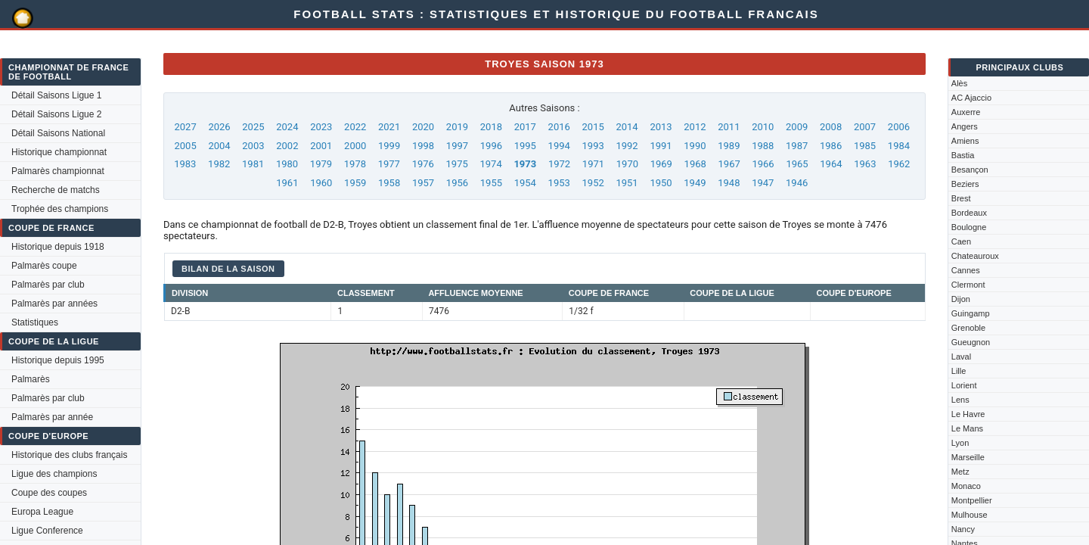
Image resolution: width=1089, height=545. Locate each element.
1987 (797, 145)
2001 (321, 145)
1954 (525, 182)
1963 (865, 164)
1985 (865, 145)
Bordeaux (969, 212)
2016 (559, 126)
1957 (423, 182)
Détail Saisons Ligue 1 (56, 95)
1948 (729, 182)
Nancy (963, 529)
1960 (321, 182)
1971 (593, 164)
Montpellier (971, 500)
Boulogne (969, 227)
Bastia (963, 155)
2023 (321, 126)
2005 (185, 145)
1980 (287, 164)
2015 (593, 126)
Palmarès (30, 379)
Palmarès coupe (44, 265)
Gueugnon (970, 342)
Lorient (964, 385)
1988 (763, 145)
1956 (457, 182)
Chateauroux (975, 255)
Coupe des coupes (49, 492)
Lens (960, 399)
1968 (695, 164)
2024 (287, 126)
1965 (797, 164)
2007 (865, 126)
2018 (491, 126)
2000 (355, 145)
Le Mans (967, 428)
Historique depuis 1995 (57, 360)
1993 (593, 145)
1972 (559, 164)
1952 (593, 182)
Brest (961, 198)
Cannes (965, 270)
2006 (899, 126)
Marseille (968, 457)
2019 (457, 126)
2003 (253, 145)
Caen (961, 241)
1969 (661, 164)
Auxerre (966, 112)
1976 (423, 164)
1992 (627, 145)
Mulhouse (969, 514)
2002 (287, 145)
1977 (389, 164)
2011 (729, 126)
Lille (958, 370)
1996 (491, 145)
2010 (763, 126)
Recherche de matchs (55, 190)
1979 (321, 164)
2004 (219, 145)
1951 (627, 182)
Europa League (42, 511)
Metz (960, 471)
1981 (253, 164)
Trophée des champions (59, 209)
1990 (695, 145)
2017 (525, 126)
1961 (287, 182)
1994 (559, 145)
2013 (661, 126)
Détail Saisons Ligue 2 (56, 114)
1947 (763, 182)
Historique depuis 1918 (57, 246)
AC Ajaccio (971, 97)
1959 (355, 182)
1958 (389, 182)
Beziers (965, 183)
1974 (490, 164)
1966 (763, 164)
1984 (899, 145)
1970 (627, 164)
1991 (661, 145)
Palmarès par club (48, 284)
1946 (797, 182)
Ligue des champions (54, 474)
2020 (423, 126)
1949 (695, 182)
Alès (959, 83)
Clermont (968, 284)
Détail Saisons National (58, 133)
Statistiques (34, 322)
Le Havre (968, 414)
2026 (219, 126)
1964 (831, 164)
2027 (185, 126)
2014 (627, 126)
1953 (559, 182)
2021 (389, 126)
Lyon (960, 442)
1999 (389, 145)
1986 (831, 145)
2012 (695, 126)
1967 (729, 164)
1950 (661, 182)
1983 (185, 164)
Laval (961, 356)
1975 (457, 164)
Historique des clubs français (69, 455)
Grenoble (968, 327)
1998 (423, 145)
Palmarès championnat (57, 171)
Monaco (966, 485)
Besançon (969, 169)
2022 (355, 126)
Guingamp (970, 313)
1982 (219, 164)
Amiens (965, 140)
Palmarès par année (52, 417)
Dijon (960, 299)
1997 (457, 145)
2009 (797, 126)
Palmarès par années (54, 303)
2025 (253, 126)
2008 (831, 126)
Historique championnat (59, 152)
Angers (964, 126)
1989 (729, 145)
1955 (491, 182)
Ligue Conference (47, 530)
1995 (525, 145)
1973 (524, 164)
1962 (899, 164)
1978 (355, 164)
